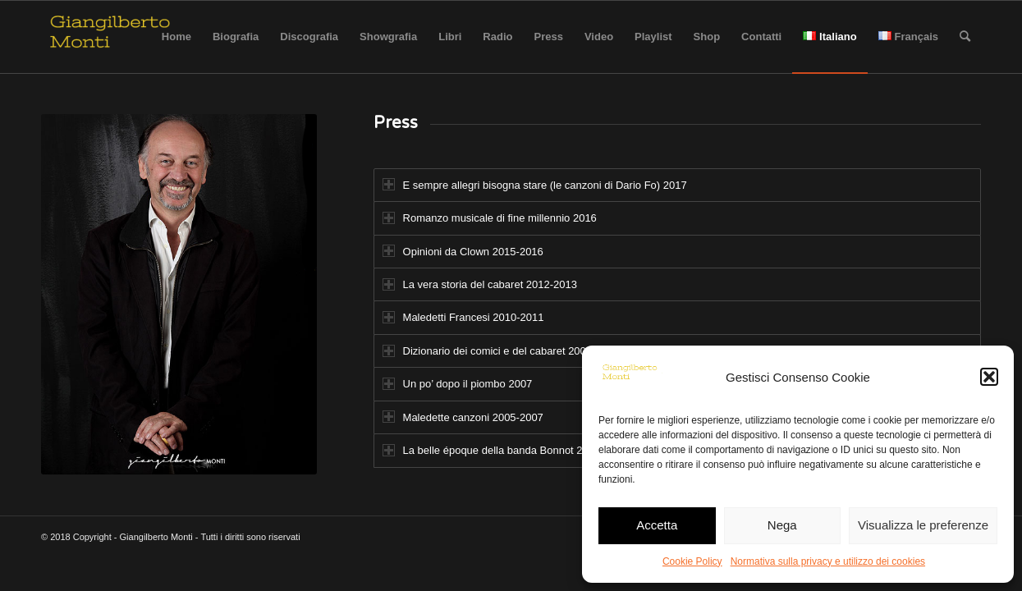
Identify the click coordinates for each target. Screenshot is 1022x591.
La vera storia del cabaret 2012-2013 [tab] (480, 284)
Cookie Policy (692, 561)
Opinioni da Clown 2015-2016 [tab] (463, 251)
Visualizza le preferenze (923, 525)
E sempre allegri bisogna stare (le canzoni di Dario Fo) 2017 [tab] (535, 184)
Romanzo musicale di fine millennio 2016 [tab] (490, 218)
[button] (989, 377)
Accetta (656, 525)
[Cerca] (965, 37)
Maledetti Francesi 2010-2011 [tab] (463, 317)
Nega (782, 525)
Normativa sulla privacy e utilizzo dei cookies (828, 561)
